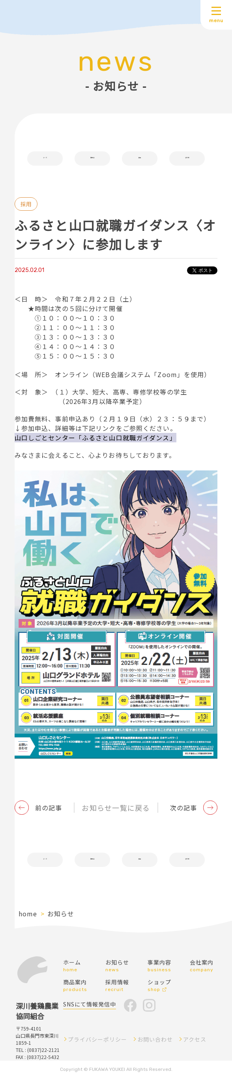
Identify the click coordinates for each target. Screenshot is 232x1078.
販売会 (92, 158)
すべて (44, 158)
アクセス (194, 1039)
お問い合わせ (155, 1039)
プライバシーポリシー (97, 1039)
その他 (187, 158)
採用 (139, 158)
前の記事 (48, 807)
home (28, 913)
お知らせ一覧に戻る (116, 807)
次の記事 (183, 807)
